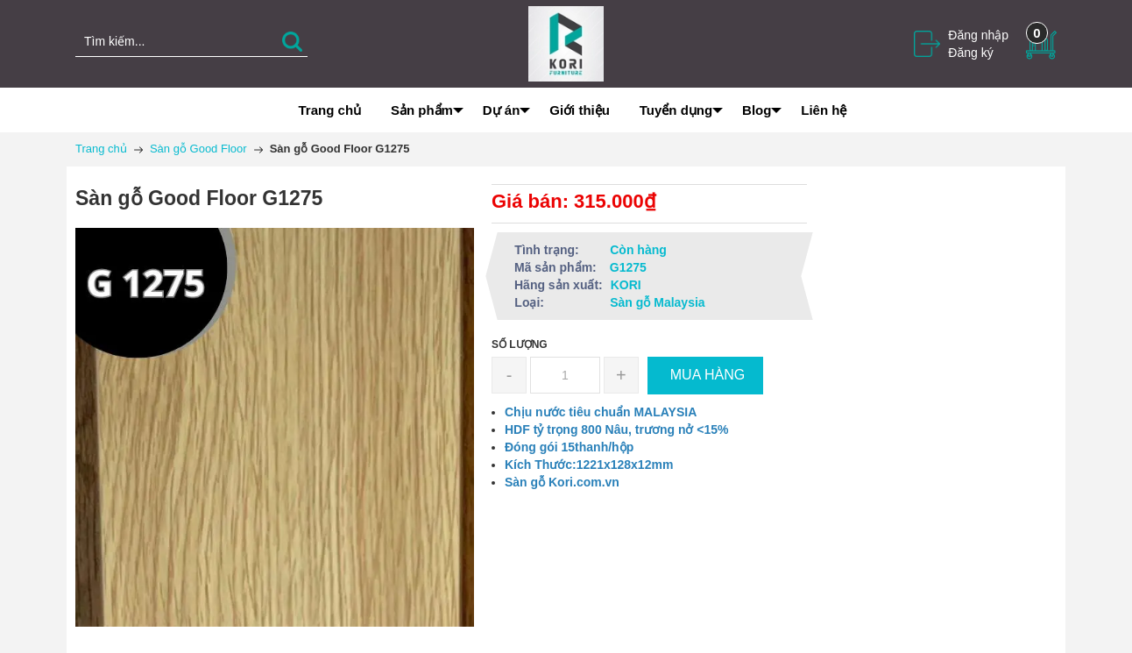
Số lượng (520, 344)
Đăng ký (970, 53)
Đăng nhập (978, 35)
